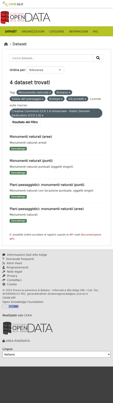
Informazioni (78, 31)
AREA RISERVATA (18, 341)
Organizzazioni (33, 31)
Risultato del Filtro (25, 122)
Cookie (9, 284)
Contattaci (12, 280)
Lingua (7, 349)
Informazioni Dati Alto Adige (24, 255)
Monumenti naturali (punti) (31, 160)
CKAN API (8, 297)
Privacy (9, 276)
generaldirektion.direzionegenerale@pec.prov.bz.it (57, 293)
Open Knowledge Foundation (22, 302)
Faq (95, 31)
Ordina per (17, 70)
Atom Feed (12, 263)
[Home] (6, 44)
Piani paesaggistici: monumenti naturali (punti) (47, 184)
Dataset (11, 31)
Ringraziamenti (15, 267)
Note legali (12, 271)
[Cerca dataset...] (51, 58)
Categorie (56, 31)
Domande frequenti (18, 259)
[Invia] (98, 58)
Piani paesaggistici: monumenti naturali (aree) (47, 208)
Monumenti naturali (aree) (31, 136)
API (71, 235)
